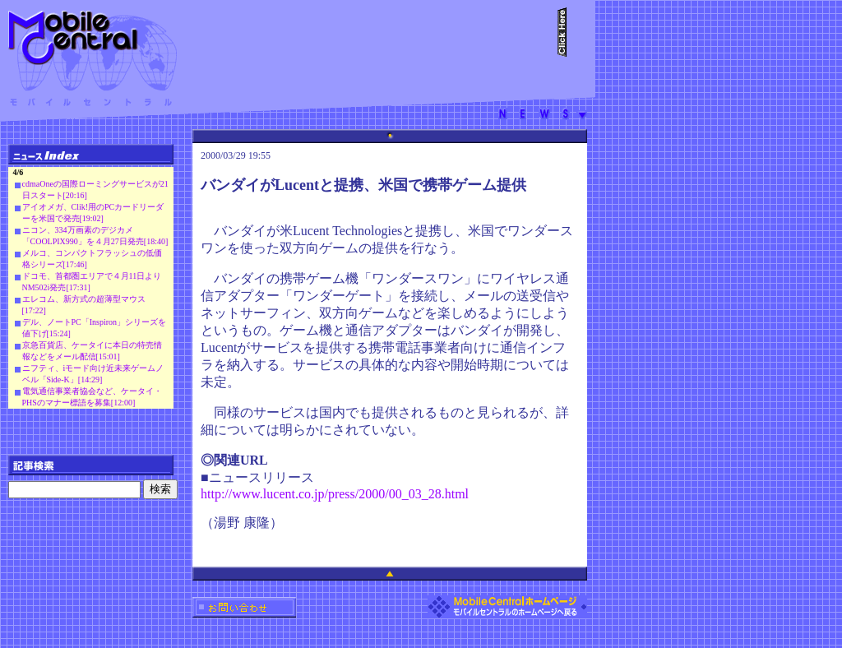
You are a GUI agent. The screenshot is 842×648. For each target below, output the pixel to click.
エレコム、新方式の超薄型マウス (84, 298)
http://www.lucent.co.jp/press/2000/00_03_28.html (335, 494)
